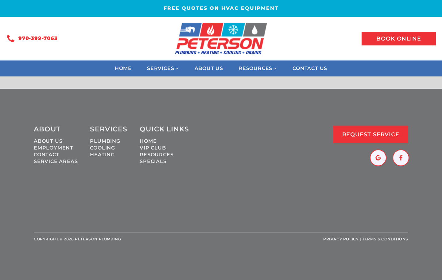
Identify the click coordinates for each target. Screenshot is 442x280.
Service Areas (56, 161)
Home (148, 141)
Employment (53, 148)
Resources (156, 155)
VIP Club (153, 148)
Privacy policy (341, 239)
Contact (47, 155)
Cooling (102, 148)
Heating (102, 155)
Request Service (371, 134)
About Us (48, 141)
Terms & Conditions (385, 239)
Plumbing (105, 141)
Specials (153, 161)
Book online (398, 38)
